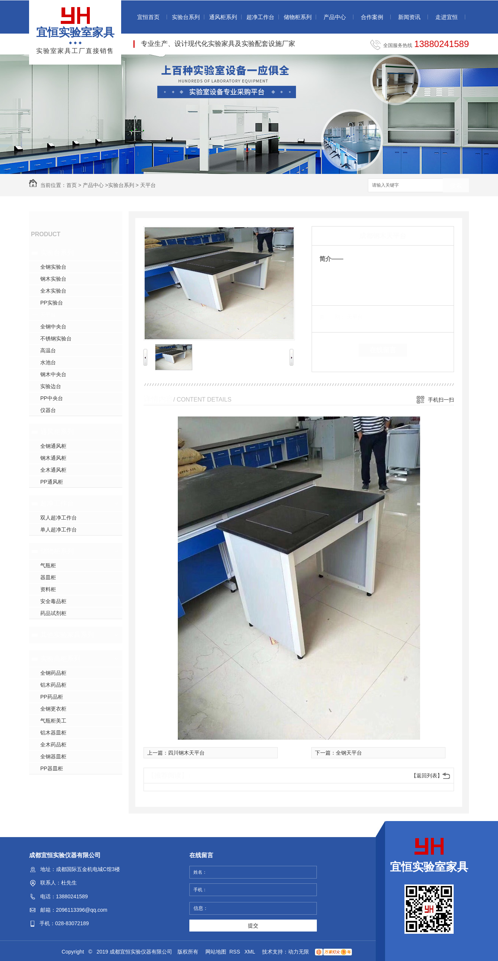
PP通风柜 (51, 482)
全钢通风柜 (53, 446)
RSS (235, 952)
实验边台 (50, 386)
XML (250, 952)
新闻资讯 (409, 17)
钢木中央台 (53, 374)
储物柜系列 (298, 17)
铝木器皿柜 (53, 733)
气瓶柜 (48, 565)
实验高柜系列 (60, 658)
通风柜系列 (223, 17)
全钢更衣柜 (53, 709)
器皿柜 (48, 577)
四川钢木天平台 (186, 753)
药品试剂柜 (53, 613)
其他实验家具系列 (67, 635)
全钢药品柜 (53, 673)
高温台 (48, 350)
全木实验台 (53, 291)
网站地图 (215, 952)
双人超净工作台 (58, 518)
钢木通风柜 (53, 458)
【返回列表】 (426, 776)
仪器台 (48, 410)
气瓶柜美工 (53, 721)
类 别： (332, 317)
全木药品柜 (53, 745)
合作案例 (372, 17)
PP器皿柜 (51, 768)
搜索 (456, 185)
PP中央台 (51, 398)
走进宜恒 (446, 17)
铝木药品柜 (53, 685)
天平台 (148, 185)
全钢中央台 (53, 327)
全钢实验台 (53, 267)
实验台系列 (186, 17)
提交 (253, 926)
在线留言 (382, 350)
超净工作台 (260, 17)
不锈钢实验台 (56, 338)
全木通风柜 (53, 470)
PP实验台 (51, 303)
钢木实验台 (53, 279)
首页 (71, 185)
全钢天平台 (349, 753)
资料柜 (48, 589)
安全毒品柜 (53, 601)
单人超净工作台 (58, 530)
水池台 (48, 362)
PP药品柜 (51, 697)
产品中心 (335, 17)
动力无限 (298, 952)
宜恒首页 (148, 17)
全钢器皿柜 (53, 756)
